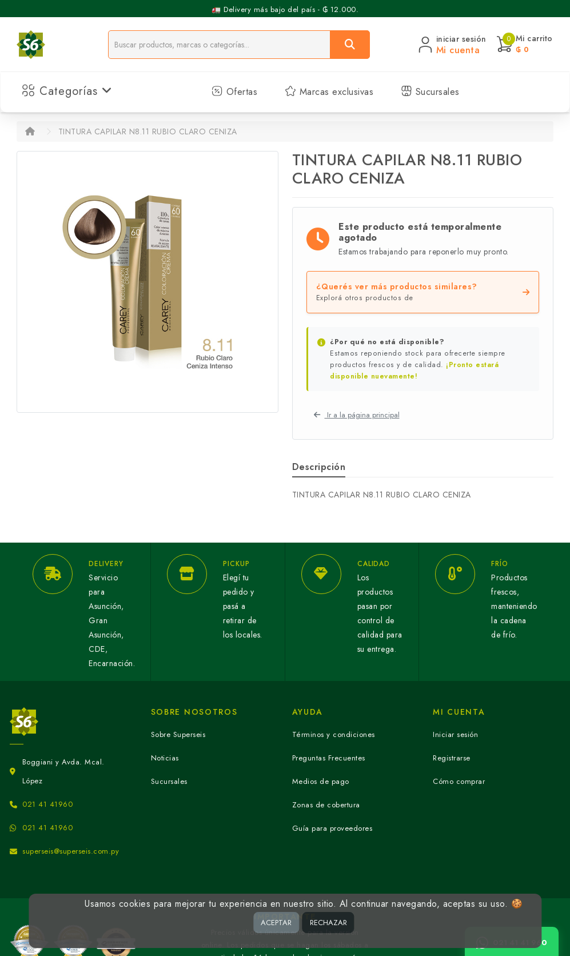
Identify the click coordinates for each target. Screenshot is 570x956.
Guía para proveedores (332, 828)
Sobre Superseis (178, 734)
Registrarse (452, 757)
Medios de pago (320, 781)
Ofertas (234, 91)
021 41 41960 (47, 804)
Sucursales (430, 91)
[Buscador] (219, 44)
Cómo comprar (459, 781)
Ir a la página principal (357, 414)
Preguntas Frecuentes (328, 757)
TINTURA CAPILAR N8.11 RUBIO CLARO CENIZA (147, 131)
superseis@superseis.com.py (70, 851)
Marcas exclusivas (329, 91)
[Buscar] (350, 44)
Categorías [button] (67, 91)
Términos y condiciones (333, 734)
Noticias (165, 757)
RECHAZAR (328, 922)
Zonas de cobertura (326, 804)
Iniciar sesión (455, 734)
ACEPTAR (276, 922)
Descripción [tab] (319, 466)
